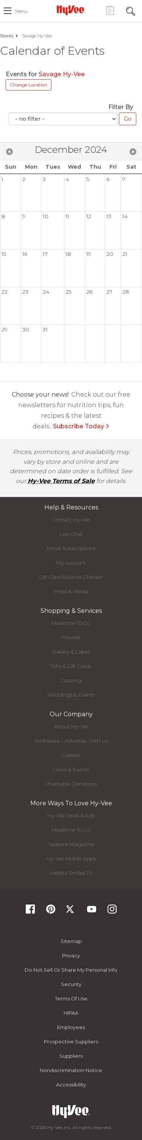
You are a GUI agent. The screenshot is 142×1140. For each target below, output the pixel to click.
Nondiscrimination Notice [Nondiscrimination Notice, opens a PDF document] (71, 1070)
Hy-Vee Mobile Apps (71, 858)
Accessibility (71, 1085)
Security (71, 984)
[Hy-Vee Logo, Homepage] (71, 10)
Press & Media (71, 591)
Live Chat (71, 534)
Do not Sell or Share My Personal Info (71, 970)
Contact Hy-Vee (71, 519)
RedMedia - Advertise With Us (71, 740)
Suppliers (71, 1056)
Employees (71, 1027)
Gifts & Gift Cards (71, 666)
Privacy (71, 955)
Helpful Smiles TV (71, 872)
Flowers (71, 637)
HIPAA (71, 1013)
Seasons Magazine (71, 844)
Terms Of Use (71, 998)
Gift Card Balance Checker (71, 577)
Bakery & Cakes (71, 651)
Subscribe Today (81, 426)
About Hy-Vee (71, 726)
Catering (71, 680)
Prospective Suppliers (71, 1041)
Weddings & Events (71, 694)
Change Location (28, 85)
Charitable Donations (71, 783)
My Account (71, 562)
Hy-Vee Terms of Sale (61, 481)
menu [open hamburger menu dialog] (21, 11)
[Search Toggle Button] (130, 10)
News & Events (71, 769)
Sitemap (71, 941)
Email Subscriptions (71, 548)
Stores (6, 35)
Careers (71, 755)
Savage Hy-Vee (62, 74)
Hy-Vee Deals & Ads (71, 815)
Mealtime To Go (71, 623)
